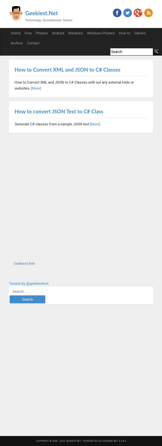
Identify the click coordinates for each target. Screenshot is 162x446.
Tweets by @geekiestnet (29, 283)
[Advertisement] (39, 197)
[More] (36, 88)
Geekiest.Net (41, 13)
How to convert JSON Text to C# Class (59, 111)
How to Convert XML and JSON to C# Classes (67, 69)
